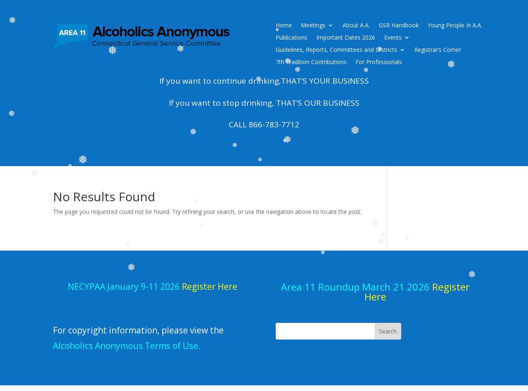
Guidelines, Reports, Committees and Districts (336, 50)
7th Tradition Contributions (311, 62)
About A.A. (356, 25)
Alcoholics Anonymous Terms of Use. (127, 345)
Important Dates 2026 (345, 38)
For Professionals (379, 62)
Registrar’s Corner (437, 50)
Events (393, 38)
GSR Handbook (399, 25)
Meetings (313, 25)
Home (284, 25)
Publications (291, 38)
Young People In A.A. (455, 25)
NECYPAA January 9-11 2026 (152, 286)
